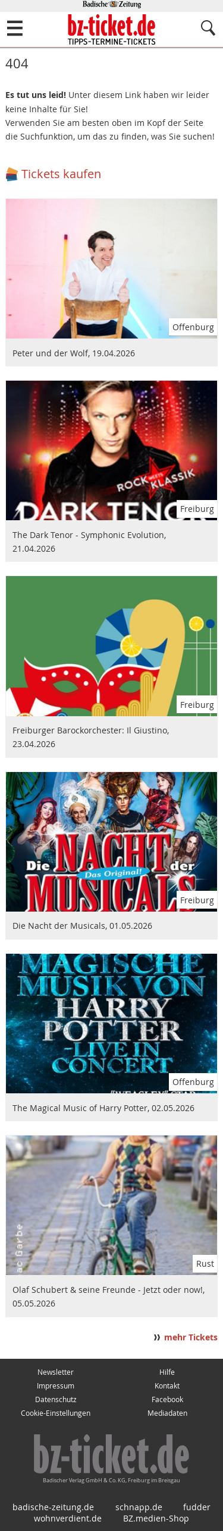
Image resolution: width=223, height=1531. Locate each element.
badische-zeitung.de (53, 1507)
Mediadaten (167, 1413)
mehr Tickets (191, 1337)
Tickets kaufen (61, 174)
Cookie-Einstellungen (55, 1413)
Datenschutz (56, 1399)
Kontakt (167, 1385)
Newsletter (55, 1372)
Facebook (167, 1399)
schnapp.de (138, 1507)
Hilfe (167, 1372)
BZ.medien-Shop (156, 1518)
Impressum (55, 1385)
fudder (197, 1507)
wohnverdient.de (68, 1518)
